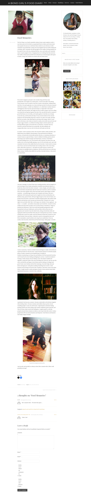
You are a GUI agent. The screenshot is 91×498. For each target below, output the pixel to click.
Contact (72, 2)
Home (45, 2)
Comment (19, 433)
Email (19, 456)
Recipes (55, 2)
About (49, 2)
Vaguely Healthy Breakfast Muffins (49, 389)
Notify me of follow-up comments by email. (21, 470)
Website (19, 461)
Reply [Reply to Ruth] (55, 399)
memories (33, 384)
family (30, 384)
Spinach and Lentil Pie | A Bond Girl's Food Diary (33, 409)
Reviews (67, 2)
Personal (37, 384)
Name (19, 452)
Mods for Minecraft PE (23, 414)
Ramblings (60, 2)
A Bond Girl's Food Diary (25, 3)
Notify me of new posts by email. (20, 483)
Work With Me (79, 2)
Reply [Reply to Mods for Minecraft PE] (55, 414)
